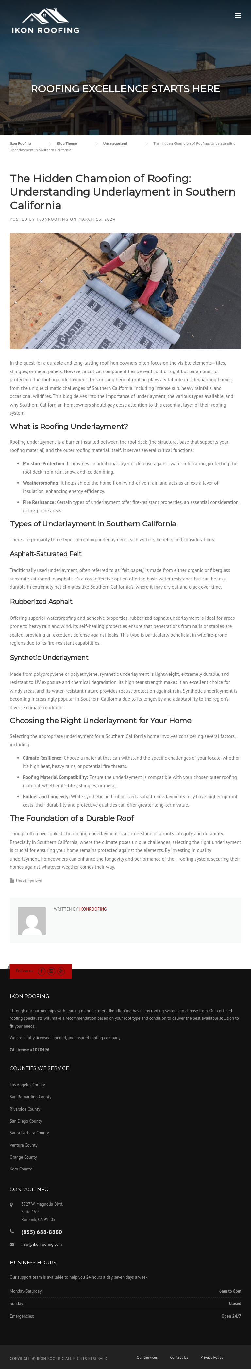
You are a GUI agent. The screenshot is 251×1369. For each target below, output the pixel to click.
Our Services (147, 1357)
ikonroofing (52, 219)
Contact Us (179, 1357)
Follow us (24, 971)
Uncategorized (29, 881)
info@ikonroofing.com (41, 1244)
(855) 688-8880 (41, 1232)
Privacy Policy (212, 1357)
